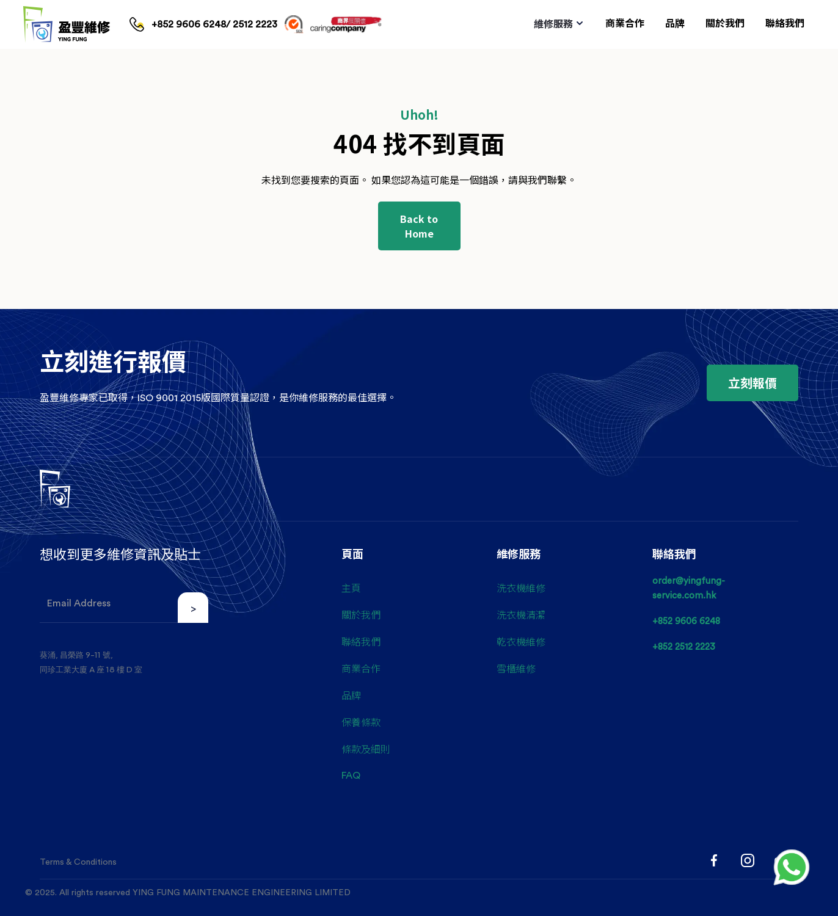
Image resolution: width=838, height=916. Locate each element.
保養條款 (361, 721)
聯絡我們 (361, 641)
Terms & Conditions (78, 862)
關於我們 (361, 614)
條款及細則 (365, 748)
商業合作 (361, 668)
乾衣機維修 (521, 641)
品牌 (351, 695)
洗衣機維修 (521, 587)
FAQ (350, 775)
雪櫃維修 (516, 668)
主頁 (351, 587)
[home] (66, 24)
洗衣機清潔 (521, 614)
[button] (559, 24)
